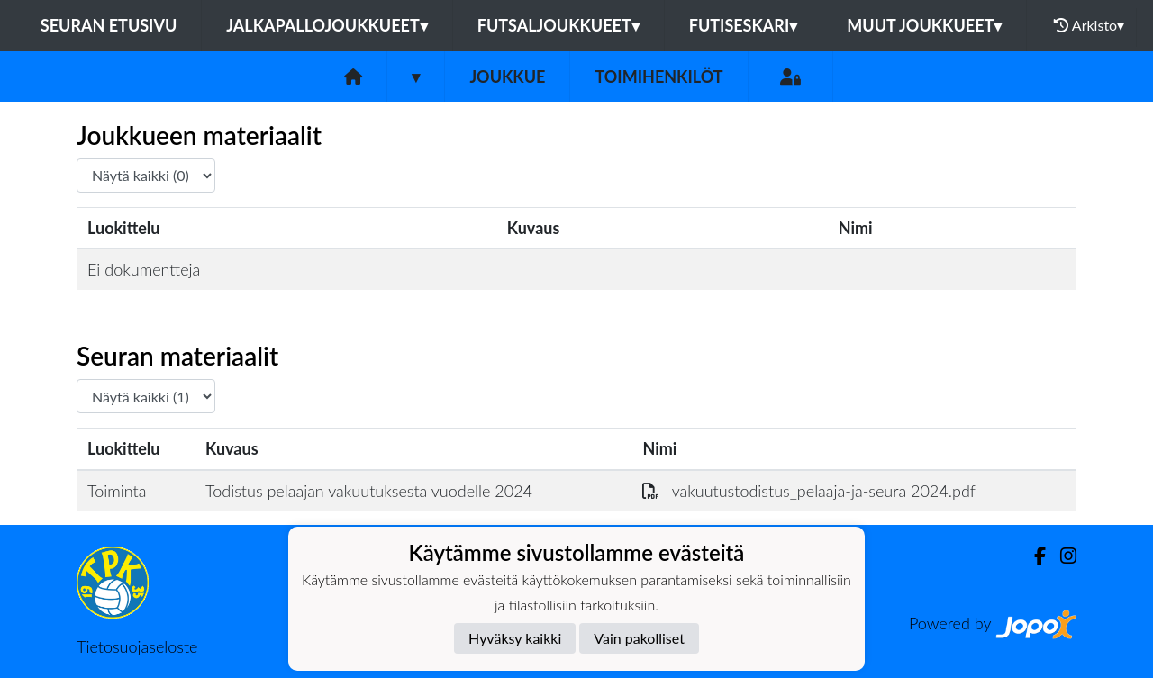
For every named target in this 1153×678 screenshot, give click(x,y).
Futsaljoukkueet (558, 25)
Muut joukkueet (924, 25)
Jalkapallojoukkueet (326, 25)
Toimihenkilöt (658, 76)
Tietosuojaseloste (137, 646)
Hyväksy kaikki (514, 637)
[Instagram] (1061, 556)
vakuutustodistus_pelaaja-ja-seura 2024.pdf (809, 491)
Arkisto (1089, 25)
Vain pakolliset (639, 637)
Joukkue (507, 76)
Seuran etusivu (109, 25)
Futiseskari (743, 25)
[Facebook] (1033, 556)
